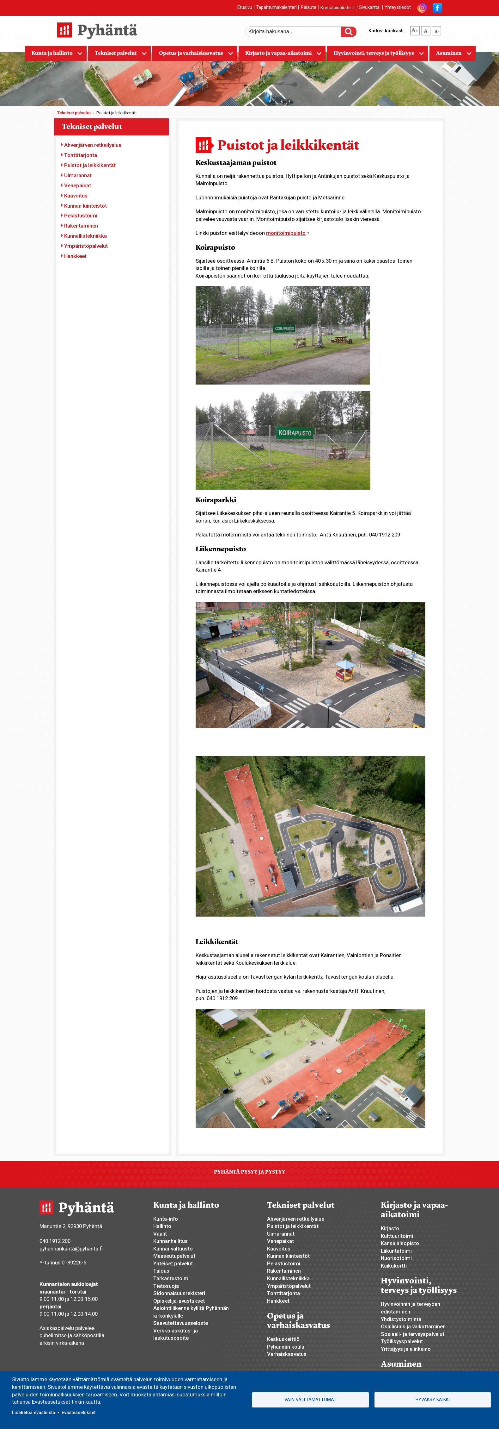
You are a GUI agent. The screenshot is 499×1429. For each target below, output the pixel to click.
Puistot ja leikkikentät (90, 165)
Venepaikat (77, 185)
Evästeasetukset (78, 1412)
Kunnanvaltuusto (173, 1248)
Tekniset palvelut (74, 112)
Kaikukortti (394, 1266)
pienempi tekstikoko (436, 29)
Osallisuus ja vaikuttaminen (413, 1326)
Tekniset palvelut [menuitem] (117, 55)
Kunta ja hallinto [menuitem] (54, 55)
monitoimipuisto (288, 233)
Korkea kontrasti (386, 30)
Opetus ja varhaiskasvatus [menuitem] (192, 55)
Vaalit (160, 1234)
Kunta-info (165, 1219)
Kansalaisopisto (400, 1243)
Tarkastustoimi (171, 1278)
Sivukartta (369, 7)
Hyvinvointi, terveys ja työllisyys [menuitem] (375, 55)
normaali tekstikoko (425, 29)
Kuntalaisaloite (337, 7)
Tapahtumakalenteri (276, 7)
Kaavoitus (76, 195)
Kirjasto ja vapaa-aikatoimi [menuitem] (280, 55)
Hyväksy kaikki (433, 1399)
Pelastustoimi (80, 215)
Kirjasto (390, 1228)
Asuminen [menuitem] (450, 55)
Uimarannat (78, 175)
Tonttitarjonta (80, 155)
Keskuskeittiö (283, 1339)
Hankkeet (75, 256)
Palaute (308, 7)
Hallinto (162, 1226)
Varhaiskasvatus (287, 1354)
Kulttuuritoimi (397, 1236)
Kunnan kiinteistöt (85, 206)
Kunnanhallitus (170, 1241)
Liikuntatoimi (396, 1251)
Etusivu (244, 7)
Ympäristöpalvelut (86, 246)
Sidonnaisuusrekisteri (179, 1293)
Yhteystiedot (398, 7)
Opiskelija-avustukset (179, 1301)
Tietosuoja (166, 1286)
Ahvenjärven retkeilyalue (92, 145)
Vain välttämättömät (310, 1399)
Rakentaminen (81, 225)
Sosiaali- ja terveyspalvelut (412, 1334)
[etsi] (298, 31)
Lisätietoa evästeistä (33, 1412)
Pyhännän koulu (285, 1347)
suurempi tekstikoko (415, 29)
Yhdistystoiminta (401, 1319)
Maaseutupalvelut (174, 1256)
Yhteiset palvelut (173, 1263)
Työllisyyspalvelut (402, 1341)
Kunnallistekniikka (85, 236)
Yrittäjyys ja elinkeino (406, 1349)
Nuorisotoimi (396, 1258)
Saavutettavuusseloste (180, 1323)
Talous (161, 1271)
